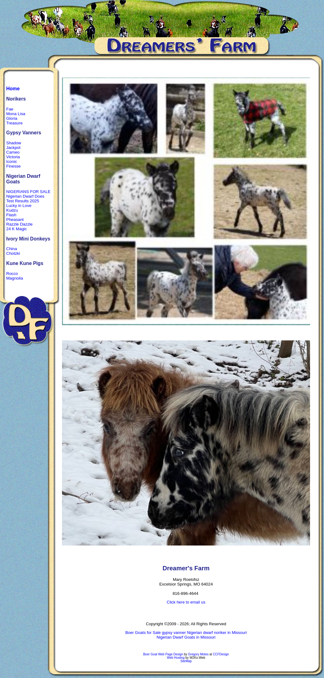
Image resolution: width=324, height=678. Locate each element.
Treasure (14, 123)
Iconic (11, 161)
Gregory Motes (198, 654)
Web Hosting (175, 657)
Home (13, 88)
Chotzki (13, 253)
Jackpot (13, 147)
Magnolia (14, 278)
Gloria (11, 118)
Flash (11, 215)
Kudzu (12, 210)
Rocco (12, 273)
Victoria (13, 157)
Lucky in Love (19, 205)
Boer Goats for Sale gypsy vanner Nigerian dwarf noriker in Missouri (186, 632)
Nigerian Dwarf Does (25, 196)
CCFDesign (221, 654)
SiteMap (186, 661)
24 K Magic (16, 229)
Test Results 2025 (22, 201)
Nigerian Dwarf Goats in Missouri (186, 637)
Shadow (13, 143)
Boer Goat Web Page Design (163, 654)
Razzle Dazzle (19, 224)
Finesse (13, 166)
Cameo (13, 152)
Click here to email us (186, 602)
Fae (9, 109)
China (11, 248)
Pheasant (15, 219)
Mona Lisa (15, 113)
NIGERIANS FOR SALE (28, 191)
